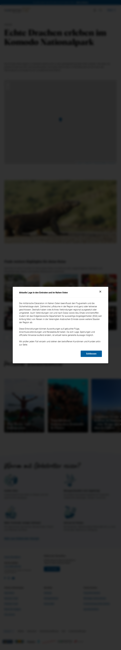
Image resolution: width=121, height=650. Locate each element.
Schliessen (91, 353)
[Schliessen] (100, 291)
